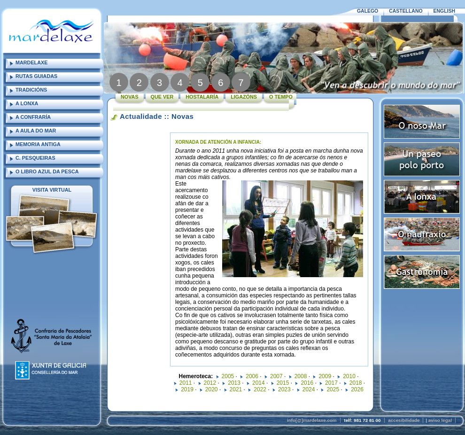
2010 (349, 376)
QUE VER (162, 97)
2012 (210, 383)
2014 (258, 383)
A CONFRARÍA (33, 117)
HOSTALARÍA (202, 97)
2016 (307, 383)
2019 (187, 389)
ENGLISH (444, 11)
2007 (276, 376)
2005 (228, 376)
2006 (252, 376)
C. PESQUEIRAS (35, 158)
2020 (211, 389)
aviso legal (440, 420)
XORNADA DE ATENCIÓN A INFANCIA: (218, 142)
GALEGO (367, 11)
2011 (185, 383)
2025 (332, 389)
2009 (324, 376)
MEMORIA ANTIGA (38, 144)
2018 (355, 383)
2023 (284, 389)
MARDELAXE (31, 62)
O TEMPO (281, 97)
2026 (357, 389)
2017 (331, 383)
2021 (236, 389)
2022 (260, 389)
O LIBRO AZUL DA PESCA (47, 171)
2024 (308, 389)
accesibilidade (403, 420)
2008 (300, 376)
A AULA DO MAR (36, 130)
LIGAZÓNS (244, 97)
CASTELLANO (405, 11)
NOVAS (130, 97)
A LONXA (27, 103)
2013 (234, 383)
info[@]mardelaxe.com (312, 420)
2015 (283, 383)
